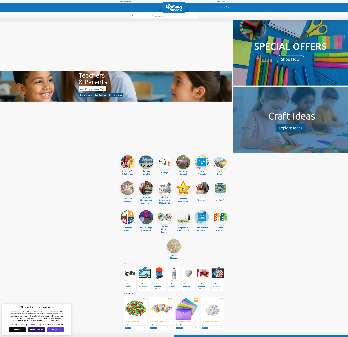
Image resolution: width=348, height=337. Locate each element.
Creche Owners (15, 91)
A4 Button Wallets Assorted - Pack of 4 (186, 321)
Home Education (174, 256)
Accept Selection (36, 330)
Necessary (14, 325)
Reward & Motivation (183, 200)
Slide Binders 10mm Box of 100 (130, 281)
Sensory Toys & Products (146, 229)
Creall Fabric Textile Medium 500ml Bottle (174, 281)
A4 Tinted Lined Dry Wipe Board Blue (145, 281)
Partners (59, 325)
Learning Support (183, 172)
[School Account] (221, 1)
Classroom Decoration (128, 200)
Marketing (36, 325)
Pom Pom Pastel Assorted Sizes (210, 321)
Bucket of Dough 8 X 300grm (203, 281)
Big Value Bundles (146, 172)
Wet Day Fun (220, 200)
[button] (128, 286)
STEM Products (220, 229)
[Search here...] (152, 16)
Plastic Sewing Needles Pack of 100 (160, 321)
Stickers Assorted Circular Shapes (218, 281)
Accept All (56, 330)
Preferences (48, 325)
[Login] (228, 1)
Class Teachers (29, 91)
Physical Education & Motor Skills (164, 200)
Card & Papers (220, 172)
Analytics (25, 325)
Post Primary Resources (202, 229)
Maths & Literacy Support (165, 229)
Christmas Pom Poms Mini (132, 321)
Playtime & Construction (183, 229)
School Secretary (44, 91)
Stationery (202, 200)
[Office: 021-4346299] (124, 1)
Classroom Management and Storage (146, 200)
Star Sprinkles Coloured (159, 281)
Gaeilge (164, 172)
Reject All (17, 330)
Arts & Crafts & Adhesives (128, 172)
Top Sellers (127, 263)
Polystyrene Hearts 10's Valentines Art (189, 281)
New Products (202, 172)
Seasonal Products (128, 229)
